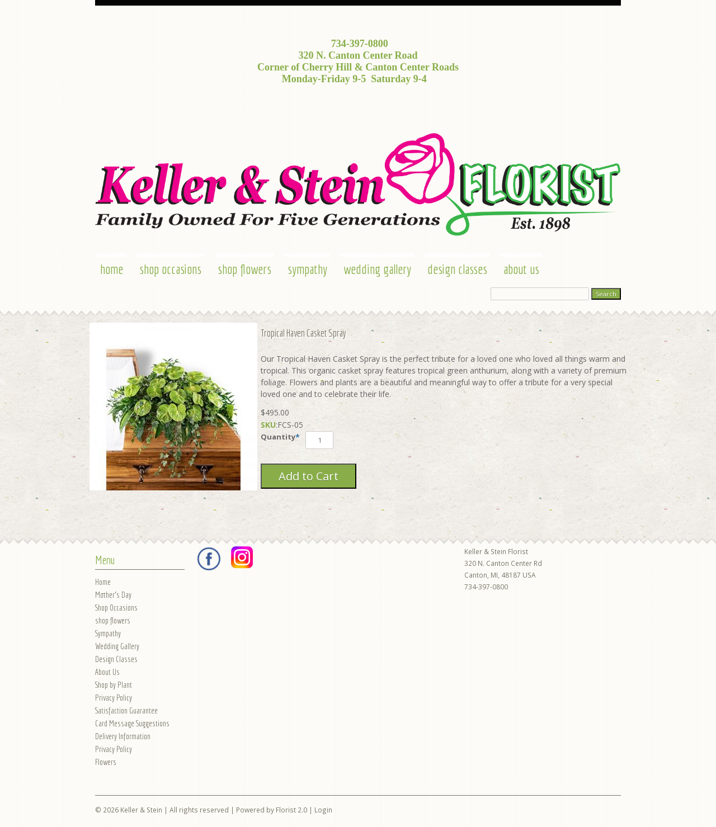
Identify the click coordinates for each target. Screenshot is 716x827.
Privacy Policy (113, 697)
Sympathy (307, 269)
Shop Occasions (170, 269)
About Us (521, 269)
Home (111, 269)
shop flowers (244, 269)
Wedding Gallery (377, 269)
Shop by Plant (113, 684)
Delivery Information (122, 736)
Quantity (278, 437)
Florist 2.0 (291, 809)
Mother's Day (113, 594)
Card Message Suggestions (132, 723)
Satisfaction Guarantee (126, 710)
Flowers (105, 762)
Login (323, 809)
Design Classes (457, 269)
